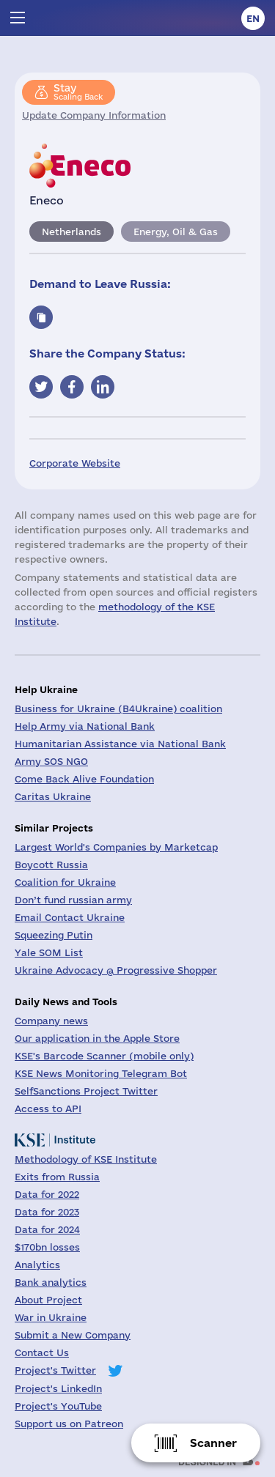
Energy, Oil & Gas (175, 231)
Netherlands (71, 231)
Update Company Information (94, 115)
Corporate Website (74, 463)
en (253, 18)
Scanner (213, 1443)
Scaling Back (78, 91)
